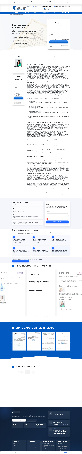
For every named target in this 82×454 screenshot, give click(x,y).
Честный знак (49, 2)
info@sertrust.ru (37, 7)
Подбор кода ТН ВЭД (61, 443)
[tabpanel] (41, 292)
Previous (15, 367)
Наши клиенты (16, 442)
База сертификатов (61, 445)
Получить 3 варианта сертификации (20, 261)
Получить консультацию (19, 415)
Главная (11, 14)
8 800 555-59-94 (47, 6)
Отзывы (43, 2)
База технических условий (62, 441)
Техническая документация (48, 445)
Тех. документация (45, 12)
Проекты (19, 2)
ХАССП (55, 12)
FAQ (14, 445)
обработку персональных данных (62, 39)
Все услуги (15, 12)
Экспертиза (44, 443)
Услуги (14, 2)
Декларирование (65, 12)
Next (66, 367)
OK (65, 452)
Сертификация (25, 12)
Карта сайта (15, 443)
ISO (35, 12)
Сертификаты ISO (46, 438)
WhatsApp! (37, 9)
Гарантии (25, 2)
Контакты (37, 2)
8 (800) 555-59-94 (18, 71)
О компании (31, 2)
